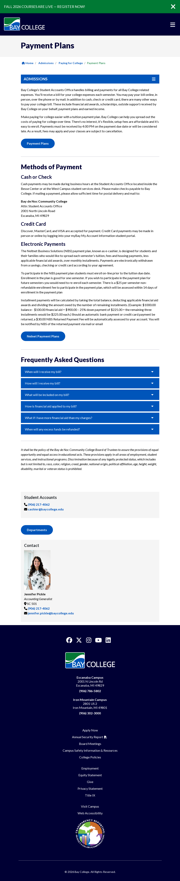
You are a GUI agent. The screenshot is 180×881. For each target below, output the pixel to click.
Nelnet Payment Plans (43, 336)
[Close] (176, 7)
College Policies (90, 757)
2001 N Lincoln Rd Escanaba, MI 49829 (90, 681)
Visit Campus (90, 806)
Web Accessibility (90, 813)
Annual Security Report (87, 737)
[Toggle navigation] (173, 25)
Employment (90, 768)
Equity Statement (90, 775)
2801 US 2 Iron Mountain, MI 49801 (90, 703)
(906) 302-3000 (90, 713)
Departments (37, 530)
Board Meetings (90, 744)
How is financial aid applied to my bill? (51, 406)
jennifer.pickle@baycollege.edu (51, 613)
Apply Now (90, 730)
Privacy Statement (90, 788)
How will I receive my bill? (42, 383)
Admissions (46, 63)
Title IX (90, 795)
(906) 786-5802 (90, 691)
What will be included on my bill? (47, 395)
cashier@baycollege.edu (46, 509)
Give (90, 782)
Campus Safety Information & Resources (90, 750)
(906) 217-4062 (39, 504)
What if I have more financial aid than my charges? (58, 418)
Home (27, 63)
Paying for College (71, 63)
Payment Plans (38, 143)
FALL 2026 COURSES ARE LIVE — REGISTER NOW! (44, 6)
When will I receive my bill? (43, 372)
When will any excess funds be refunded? (52, 429)
